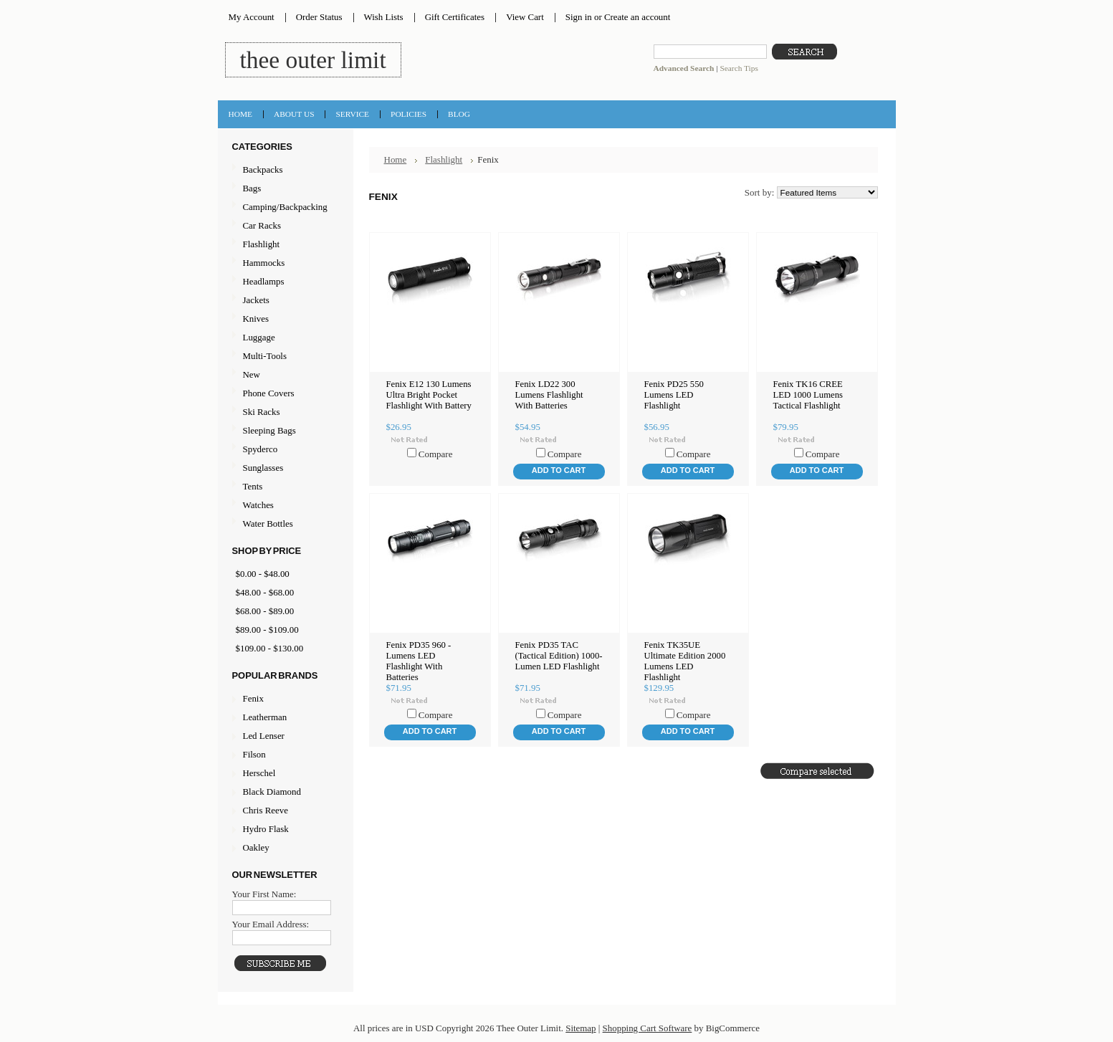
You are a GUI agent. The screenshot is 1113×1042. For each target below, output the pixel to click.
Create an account (637, 16)
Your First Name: (264, 894)
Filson (254, 754)
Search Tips (739, 68)
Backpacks (283, 170)
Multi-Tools (283, 356)
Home (395, 159)
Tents (283, 487)
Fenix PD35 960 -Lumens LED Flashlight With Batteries (419, 661)
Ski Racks (283, 412)
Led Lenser (264, 735)
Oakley (256, 847)
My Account (251, 16)
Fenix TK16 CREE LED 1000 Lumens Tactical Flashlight (808, 395)
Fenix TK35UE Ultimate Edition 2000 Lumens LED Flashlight (685, 661)
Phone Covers (283, 394)
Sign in (578, 16)
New (251, 374)
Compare (436, 454)
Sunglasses (283, 468)
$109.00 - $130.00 (270, 648)
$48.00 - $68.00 (265, 592)
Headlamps (283, 282)
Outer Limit (313, 60)
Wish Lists (383, 16)
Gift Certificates (455, 16)
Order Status (319, 16)
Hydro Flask (266, 828)
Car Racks (283, 226)
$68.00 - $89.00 (265, 611)
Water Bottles (283, 524)
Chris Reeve (265, 810)
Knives (283, 319)
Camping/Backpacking (283, 207)
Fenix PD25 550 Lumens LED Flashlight (674, 395)
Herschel (259, 773)
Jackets (283, 301)
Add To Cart (559, 470)
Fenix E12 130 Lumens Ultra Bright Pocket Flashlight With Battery (429, 395)
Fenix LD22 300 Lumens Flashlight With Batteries (549, 395)
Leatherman (265, 717)
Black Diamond (272, 791)
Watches (283, 506)
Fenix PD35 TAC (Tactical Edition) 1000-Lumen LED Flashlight (559, 655)
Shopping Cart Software (647, 1028)
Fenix (253, 698)
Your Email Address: (271, 924)
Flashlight (283, 245)
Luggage (283, 338)
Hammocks (283, 263)
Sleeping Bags (283, 431)
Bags (283, 189)
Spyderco (260, 449)
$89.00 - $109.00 (267, 629)
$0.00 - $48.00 (263, 573)
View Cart (525, 16)
